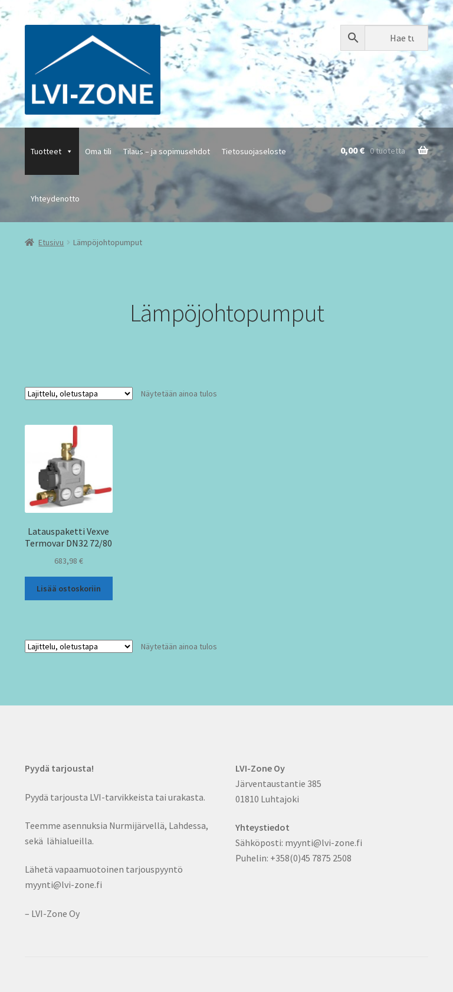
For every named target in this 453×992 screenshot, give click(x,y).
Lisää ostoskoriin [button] (69, 588)
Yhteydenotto (55, 198)
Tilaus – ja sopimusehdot (166, 151)
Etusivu (51, 242)
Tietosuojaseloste (254, 151)
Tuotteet (52, 151)
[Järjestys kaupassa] (79, 393)
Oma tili (98, 151)
